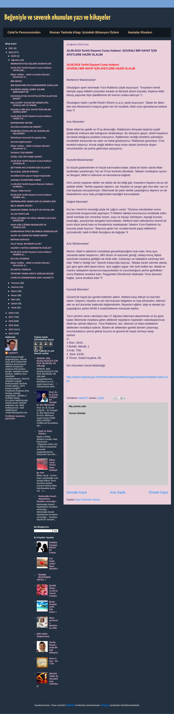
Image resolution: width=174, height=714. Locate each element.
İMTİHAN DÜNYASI (20, 239)
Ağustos (15, 60)
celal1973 (13, 353)
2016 (11, 321)
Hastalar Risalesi (140, 32)
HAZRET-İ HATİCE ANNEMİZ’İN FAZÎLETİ (31, 248)
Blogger (105, 705)
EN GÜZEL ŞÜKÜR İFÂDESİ (24, 171)
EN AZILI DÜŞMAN (20, 258)
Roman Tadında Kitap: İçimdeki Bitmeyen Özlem (84, 32)
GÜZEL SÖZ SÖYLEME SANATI (26, 156)
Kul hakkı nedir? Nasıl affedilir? (53, 563)
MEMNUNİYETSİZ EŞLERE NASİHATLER (31, 63)
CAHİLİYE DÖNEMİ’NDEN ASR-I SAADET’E (32, 277)
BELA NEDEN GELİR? (22, 205)
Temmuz (15, 283)
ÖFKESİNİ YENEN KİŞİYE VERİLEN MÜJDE (32, 273)
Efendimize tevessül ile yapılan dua (28, 137)
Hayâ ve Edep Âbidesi (45, 432)
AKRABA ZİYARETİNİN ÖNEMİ (26, 180)
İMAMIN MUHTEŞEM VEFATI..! (44, 577)
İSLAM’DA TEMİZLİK (21, 269)
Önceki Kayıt (158, 492)
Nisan (14, 295)
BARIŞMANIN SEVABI (21, 123)
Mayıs (14, 291)
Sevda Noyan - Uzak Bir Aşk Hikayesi (53, 647)
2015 (11, 325)
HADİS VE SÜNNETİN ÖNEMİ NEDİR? (29, 235)
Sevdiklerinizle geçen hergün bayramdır (31, 176)
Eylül (14, 56)
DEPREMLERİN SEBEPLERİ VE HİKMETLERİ (33, 201)
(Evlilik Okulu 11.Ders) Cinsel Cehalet (53, 590)
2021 (11, 48)
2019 (11, 52)
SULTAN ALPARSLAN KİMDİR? (26, 127)
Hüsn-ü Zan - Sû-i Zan (53, 661)
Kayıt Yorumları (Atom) (87, 499)
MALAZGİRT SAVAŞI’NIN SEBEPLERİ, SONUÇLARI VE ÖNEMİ (30, 103)
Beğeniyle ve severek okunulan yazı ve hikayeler (58, 17)
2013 (11, 333)
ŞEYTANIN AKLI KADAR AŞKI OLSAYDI (30, 167)
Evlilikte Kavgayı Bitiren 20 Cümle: (53, 547)
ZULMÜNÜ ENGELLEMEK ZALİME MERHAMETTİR (28, 90)
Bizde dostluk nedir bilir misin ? (53, 607)
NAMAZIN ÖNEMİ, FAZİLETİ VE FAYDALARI (32, 210)
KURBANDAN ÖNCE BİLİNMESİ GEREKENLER (34, 231)
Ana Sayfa (117, 492)
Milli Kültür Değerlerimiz (43, 635)
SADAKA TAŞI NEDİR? (22, 152)
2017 (11, 317)
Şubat (14, 303)
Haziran (15, 287)
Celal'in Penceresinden (24, 32)
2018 (11, 313)
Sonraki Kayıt (77, 492)
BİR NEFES (16, 81)
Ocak (14, 307)
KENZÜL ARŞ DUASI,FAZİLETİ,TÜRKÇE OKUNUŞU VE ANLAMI (47, 362)
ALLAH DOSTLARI (20, 214)
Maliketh (70, 705)
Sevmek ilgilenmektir (21, 142)
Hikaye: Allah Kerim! (21, 191)
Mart (13, 299)
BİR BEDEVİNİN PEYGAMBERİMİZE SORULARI (34, 85)
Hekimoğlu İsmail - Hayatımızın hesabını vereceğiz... (47, 499)
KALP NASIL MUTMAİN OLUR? (26, 244)
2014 (11, 329)
